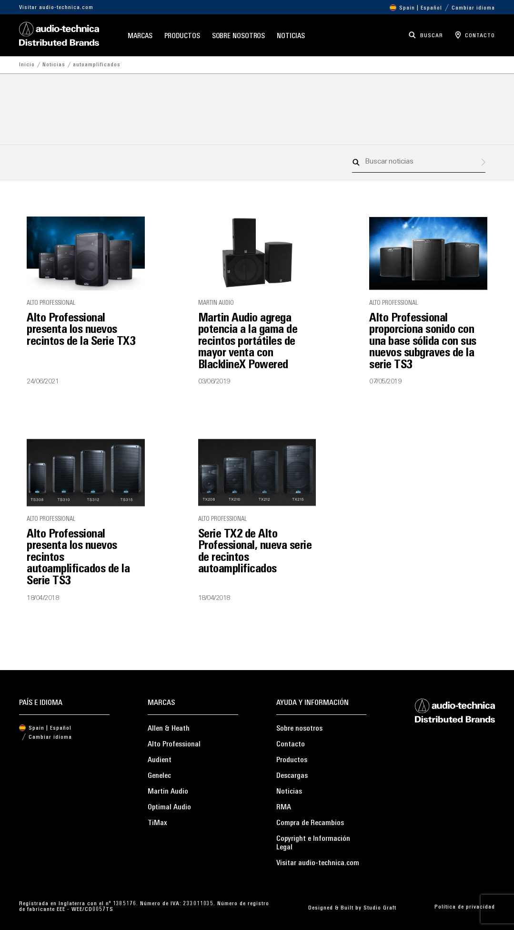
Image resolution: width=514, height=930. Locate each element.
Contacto (290, 744)
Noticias (290, 36)
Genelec (159, 776)
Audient (159, 760)
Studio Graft (379, 908)
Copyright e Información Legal (313, 843)
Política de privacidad (464, 907)
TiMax (157, 823)
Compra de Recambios (310, 823)
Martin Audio (168, 792)
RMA (283, 807)
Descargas (292, 776)
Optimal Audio (169, 807)
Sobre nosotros (238, 36)
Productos (182, 36)
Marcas (140, 36)
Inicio (27, 65)
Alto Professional (174, 744)
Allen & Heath (169, 729)
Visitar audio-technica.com (56, 7)
